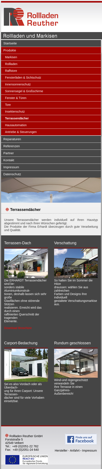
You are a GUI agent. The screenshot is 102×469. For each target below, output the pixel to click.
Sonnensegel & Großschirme (24, 91)
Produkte (9, 50)
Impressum (11, 167)
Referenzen (11, 146)
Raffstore (11, 70)
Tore (8, 104)
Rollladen (11, 64)
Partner (8, 153)
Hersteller (61, 450)
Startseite (10, 43)
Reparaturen (12, 139)
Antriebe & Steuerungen (21, 132)
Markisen (11, 57)
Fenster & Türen (16, 98)
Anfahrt (75, 450)
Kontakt (8, 160)
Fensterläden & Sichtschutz (23, 77)
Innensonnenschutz (18, 84)
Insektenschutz (15, 111)
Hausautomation (16, 125)
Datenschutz (12, 174)
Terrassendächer (17, 118)
